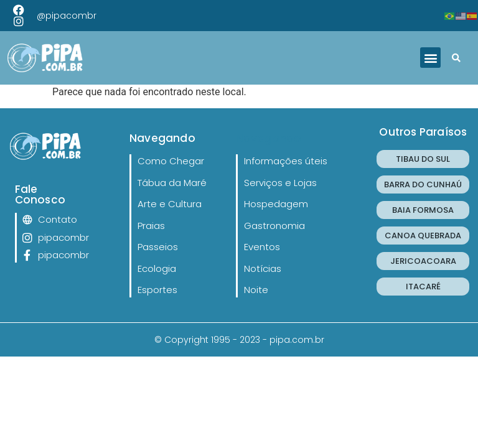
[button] (430, 57)
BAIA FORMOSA (423, 210)
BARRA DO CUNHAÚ (423, 184)
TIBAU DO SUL (423, 159)
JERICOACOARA (423, 261)
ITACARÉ (423, 286)
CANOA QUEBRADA (423, 235)
